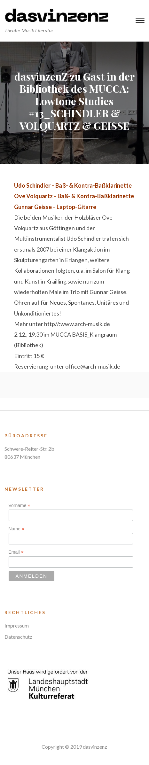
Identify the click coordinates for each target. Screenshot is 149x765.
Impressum (16, 625)
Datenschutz (18, 637)
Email (16, 552)
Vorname (19, 506)
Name (16, 529)
